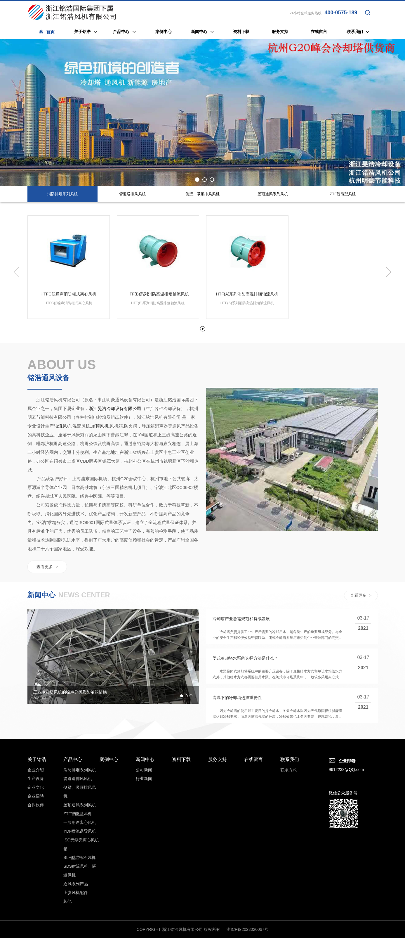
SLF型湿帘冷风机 (79, 919)
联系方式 (288, 832)
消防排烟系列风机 (79, 832)
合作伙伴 (35, 867)
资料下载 (181, 821)
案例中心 (109, 821)
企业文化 (35, 849)
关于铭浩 (36, 821)
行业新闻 (144, 840)
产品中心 (72, 821)
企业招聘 (35, 858)
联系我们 (289, 821)
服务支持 (217, 821)
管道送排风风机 (77, 840)
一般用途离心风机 (79, 884)
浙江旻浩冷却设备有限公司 (115, 471)
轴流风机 (62, 488)
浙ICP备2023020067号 (247, 947)
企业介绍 (35, 832)
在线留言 (253, 821)
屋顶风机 (100, 488)
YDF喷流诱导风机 (79, 893)
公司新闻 (144, 832)
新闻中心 (145, 821)
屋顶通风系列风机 (79, 867)
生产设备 (35, 840)
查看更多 (47, 629)
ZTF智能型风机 (77, 876)
